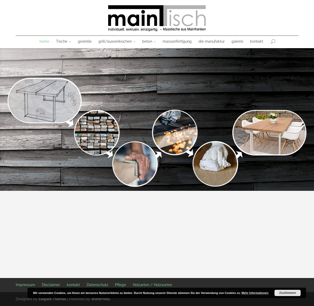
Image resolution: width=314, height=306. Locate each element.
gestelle (85, 41)
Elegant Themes (52, 299)
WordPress (100, 299)
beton (147, 41)
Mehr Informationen (254, 292)
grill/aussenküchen (115, 41)
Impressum (25, 285)
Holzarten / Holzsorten (152, 285)
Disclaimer (51, 285)
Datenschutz (97, 285)
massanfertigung (177, 41)
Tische (61, 41)
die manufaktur (212, 41)
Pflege (120, 285)
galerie (237, 41)
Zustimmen (287, 293)
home (44, 41)
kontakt (256, 41)
